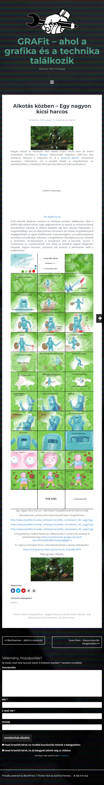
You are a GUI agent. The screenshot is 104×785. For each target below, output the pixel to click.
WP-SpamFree (63, 756)
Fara (48, 775)
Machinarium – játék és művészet (23, 640)
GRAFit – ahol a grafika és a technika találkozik (52, 51)
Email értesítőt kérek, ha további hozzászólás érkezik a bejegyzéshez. (43, 745)
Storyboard (33, 617)
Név (5, 699)
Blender (43, 154)
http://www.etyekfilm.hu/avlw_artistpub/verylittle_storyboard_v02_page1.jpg (52, 520)
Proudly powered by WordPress (18, 775)
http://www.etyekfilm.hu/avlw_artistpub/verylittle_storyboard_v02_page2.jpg (52, 524)
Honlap (6, 722)
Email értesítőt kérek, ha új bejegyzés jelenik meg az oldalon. (38, 750)
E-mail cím (8, 710)
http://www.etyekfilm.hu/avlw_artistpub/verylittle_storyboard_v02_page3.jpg (52, 529)
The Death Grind (52, 217)
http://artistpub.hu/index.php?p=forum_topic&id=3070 (52, 549)
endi (88, 614)
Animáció (57, 614)
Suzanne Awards (70, 158)
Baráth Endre (69, 614)
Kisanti (71, 120)
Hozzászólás (9, 667)
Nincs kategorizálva (33, 614)
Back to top (80, 775)
